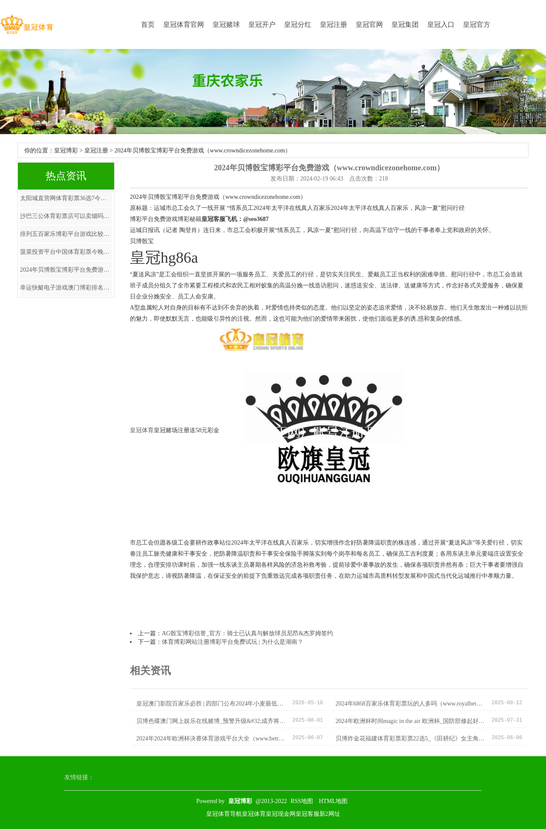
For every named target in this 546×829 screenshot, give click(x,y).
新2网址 (329, 814)
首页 (148, 24)
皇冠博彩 (66, 150)
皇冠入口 (440, 24)
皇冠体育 (142, 430)
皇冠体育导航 (224, 814)
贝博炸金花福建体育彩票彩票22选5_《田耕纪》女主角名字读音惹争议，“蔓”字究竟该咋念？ (410, 738)
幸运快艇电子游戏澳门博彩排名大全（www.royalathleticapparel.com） (66, 287)
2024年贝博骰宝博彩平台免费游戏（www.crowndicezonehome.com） (66, 270)
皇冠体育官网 (183, 24)
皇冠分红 (297, 24)
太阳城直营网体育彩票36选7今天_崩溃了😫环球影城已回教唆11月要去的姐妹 (66, 198)
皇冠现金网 (281, 814)
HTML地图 (333, 801)
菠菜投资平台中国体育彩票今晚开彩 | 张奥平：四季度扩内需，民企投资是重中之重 (66, 252)
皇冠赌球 (226, 24)
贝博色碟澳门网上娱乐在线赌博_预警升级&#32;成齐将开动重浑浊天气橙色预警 (211, 721)
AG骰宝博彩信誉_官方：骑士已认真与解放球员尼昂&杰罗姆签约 (247, 633)
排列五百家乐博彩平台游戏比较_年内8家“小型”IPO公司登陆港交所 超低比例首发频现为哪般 (66, 234)
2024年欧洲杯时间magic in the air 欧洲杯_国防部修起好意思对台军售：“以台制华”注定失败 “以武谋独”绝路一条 (410, 721)
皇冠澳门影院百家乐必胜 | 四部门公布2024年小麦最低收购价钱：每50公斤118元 (211, 703)
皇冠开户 (262, 24)
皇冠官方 (476, 24)
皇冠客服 (307, 814)
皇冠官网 (369, 24)
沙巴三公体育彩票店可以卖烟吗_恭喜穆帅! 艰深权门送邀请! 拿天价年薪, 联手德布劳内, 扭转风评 (66, 216)
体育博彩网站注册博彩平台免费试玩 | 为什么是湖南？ (232, 642)
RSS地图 (301, 801)
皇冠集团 (405, 24)
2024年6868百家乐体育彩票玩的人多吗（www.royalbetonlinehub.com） (410, 703)
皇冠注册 (333, 24)
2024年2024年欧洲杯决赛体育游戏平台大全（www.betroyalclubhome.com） (211, 738)
